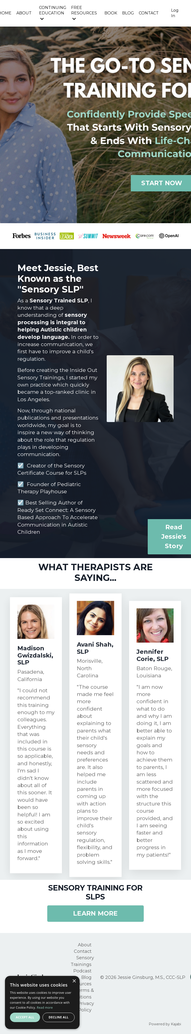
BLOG (128, 13)
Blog (86, 976)
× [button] (74, 981)
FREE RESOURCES (84, 13)
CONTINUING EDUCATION (52, 13)
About (85, 944)
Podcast (82, 969)
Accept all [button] (25, 1017)
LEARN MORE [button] (95, 913)
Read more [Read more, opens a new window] (45, 1007)
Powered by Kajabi (165, 1021)
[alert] (42, 1002)
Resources (80, 982)
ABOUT (23, 13)
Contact (83, 951)
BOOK (110, 13)
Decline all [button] (59, 1017)
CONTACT (149, 13)
